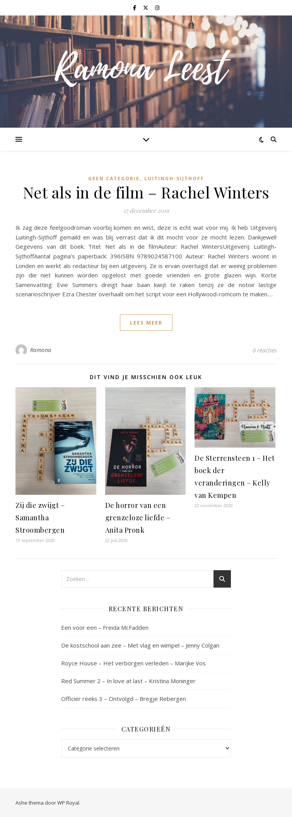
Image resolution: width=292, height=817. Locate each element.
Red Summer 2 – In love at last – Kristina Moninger (128, 681)
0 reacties (265, 350)
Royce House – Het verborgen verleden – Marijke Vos (133, 663)
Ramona (40, 350)
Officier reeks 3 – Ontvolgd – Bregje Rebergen (123, 698)
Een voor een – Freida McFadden (105, 627)
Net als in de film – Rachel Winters (146, 192)
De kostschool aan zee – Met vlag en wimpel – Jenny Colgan (140, 645)
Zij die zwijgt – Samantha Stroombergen (40, 518)
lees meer (146, 322)
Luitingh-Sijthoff (174, 178)
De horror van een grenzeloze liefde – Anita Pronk (138, 518)
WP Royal (68, 802)
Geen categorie (114, 178)
